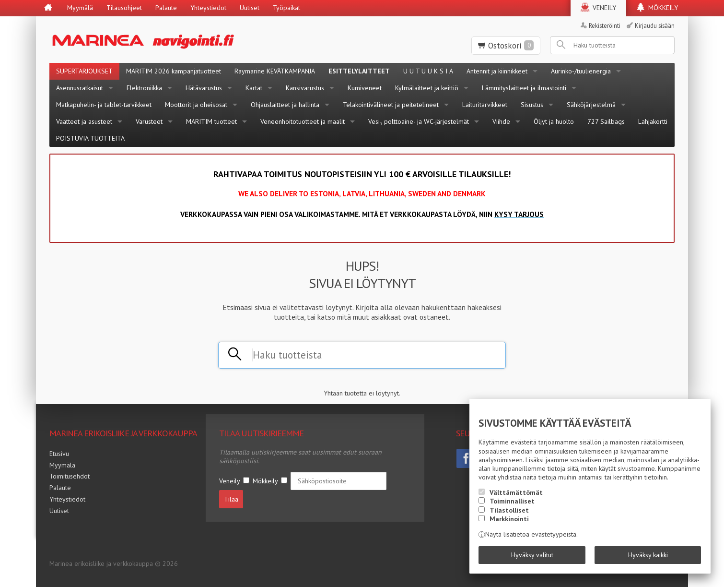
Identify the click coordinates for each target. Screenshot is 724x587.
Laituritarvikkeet (484, 104)
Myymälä (80, 7)
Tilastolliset (509, 510)
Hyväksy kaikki (648, 555)
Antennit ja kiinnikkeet (497, 71)
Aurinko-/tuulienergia (581, 71)
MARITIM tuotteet (211, 121)
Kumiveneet (365, 88)
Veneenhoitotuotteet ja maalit (302, 121)
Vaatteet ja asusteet (84, 121)
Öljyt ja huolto (554, 121)
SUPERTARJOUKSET (84, 71)
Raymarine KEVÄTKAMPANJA (274, 71)
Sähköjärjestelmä (591, 104)
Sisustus (532, 104)
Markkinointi (509, 519)
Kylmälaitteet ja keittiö (426, 88)
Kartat (253, 88)
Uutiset (249, 7)
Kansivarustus (305, 88)
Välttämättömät (516, 492)
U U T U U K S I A (428, 71)
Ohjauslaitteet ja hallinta (285, 104)
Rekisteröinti (604, 25)
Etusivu (59, 453)
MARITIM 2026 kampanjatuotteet (173, 71)
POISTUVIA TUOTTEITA (90, 138)
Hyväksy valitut (532, 555)
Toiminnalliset (512, 501)
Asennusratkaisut (79, 88)
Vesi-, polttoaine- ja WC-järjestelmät (418, 121)
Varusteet (149, 121)
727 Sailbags (606, 121)
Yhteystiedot (208, 7)
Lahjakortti (652, 121)
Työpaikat (286, 7)
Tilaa (231, 499)
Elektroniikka (144, 88)
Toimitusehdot (69, 476)
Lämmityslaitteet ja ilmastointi (524, 88)
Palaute (166, 7)
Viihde (501, 121)
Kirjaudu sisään (655, 25)
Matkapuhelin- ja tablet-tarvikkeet (104, 104)
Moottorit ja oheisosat (196, 104)
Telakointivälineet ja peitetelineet (391, 104)
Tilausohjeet (124, 7)
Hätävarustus (204, 88)
